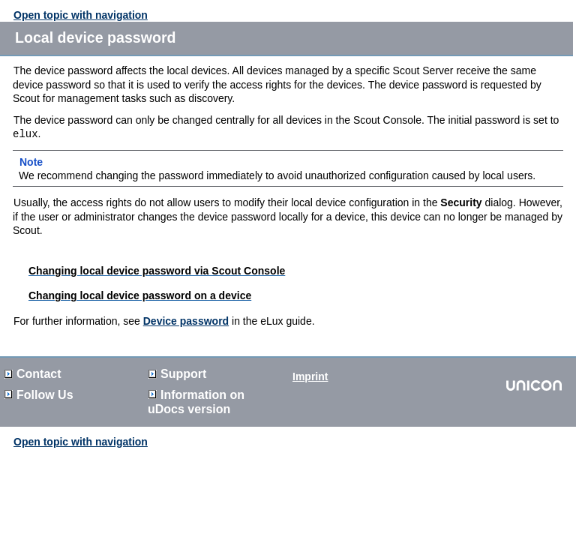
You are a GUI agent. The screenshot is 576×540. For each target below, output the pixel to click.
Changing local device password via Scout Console (156, 271)
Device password (186, 321)
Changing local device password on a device (139, 296)
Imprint (310, 376)
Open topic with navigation (81, 15)
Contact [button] (33, 374)
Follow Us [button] (39, 394)
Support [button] (177, 374)
